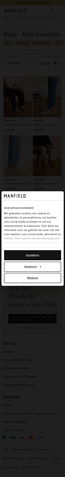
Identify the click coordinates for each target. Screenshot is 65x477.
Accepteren (32, 255)
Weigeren (32, 278)
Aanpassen (32, 266)
